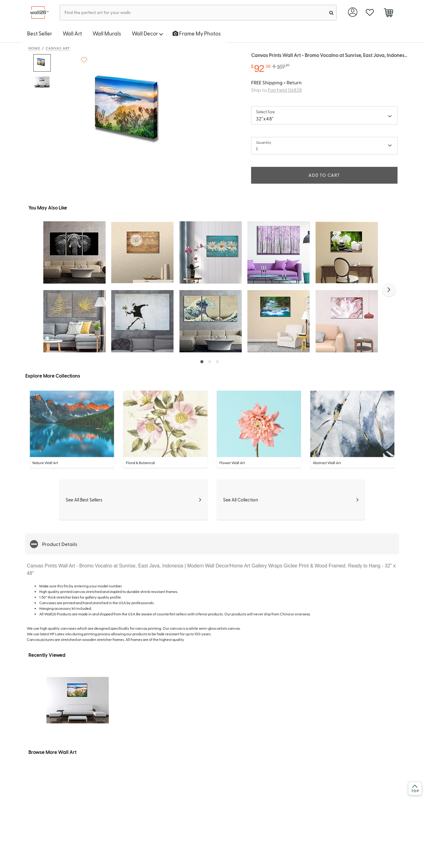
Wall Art (72, 33)
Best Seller (39, 33)
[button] (389, 290)
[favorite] (370, 12)
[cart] (389, 13)
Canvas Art (57, 48)
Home (34, 48)
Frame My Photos (197, 33)
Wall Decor (147, 33)
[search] (331, 13)
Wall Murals (107, 33)
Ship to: (276, 90)
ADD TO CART (324, 175)
